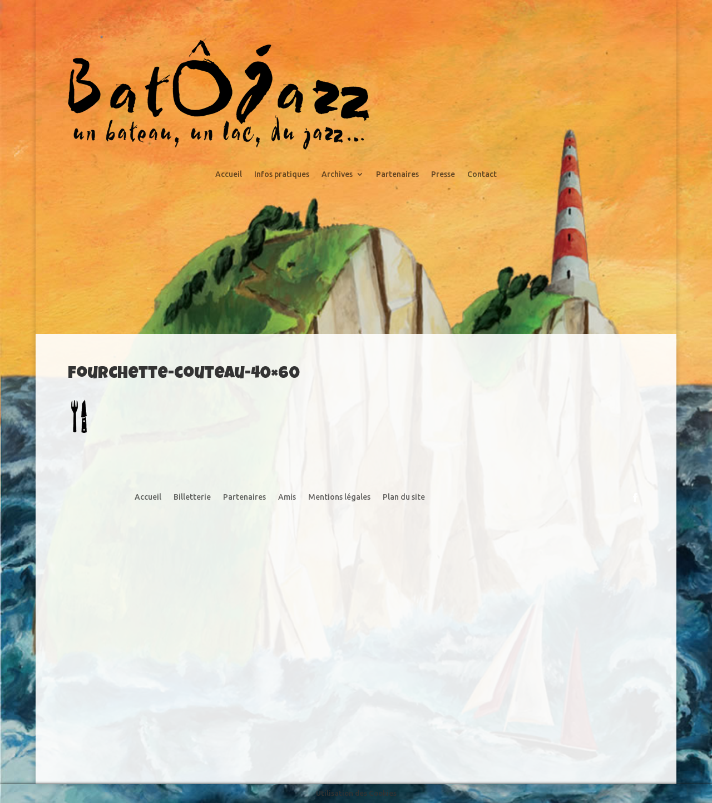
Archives (337, 174)
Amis (287, 497)
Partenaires (397, 174)
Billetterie (192, 497)
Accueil (228, 174)
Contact (482, 174)
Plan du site (404, 497)
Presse (443, 174)
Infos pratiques (281, 174)
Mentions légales (339, 497)
